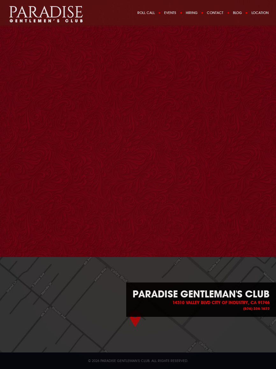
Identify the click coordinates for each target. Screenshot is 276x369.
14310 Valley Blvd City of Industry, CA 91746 (221, 303)
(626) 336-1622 (256, 308)
